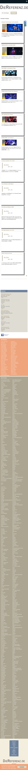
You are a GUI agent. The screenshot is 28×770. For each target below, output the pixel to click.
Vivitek (2, 718)
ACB (13, 383)
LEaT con (14, 569)
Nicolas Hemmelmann (15, 363)
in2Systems (3, 538)
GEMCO (2, 507)
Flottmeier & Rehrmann (16, 500)
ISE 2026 (2, 305)
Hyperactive (14, 531)
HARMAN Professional (16, 519)
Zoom (13, 735)
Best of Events (15, 426)
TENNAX (2, 700)
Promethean (3, 651)
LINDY (2, 581)
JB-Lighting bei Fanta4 (7, 114)
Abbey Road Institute (16, 381)
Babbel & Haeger (15, 423)
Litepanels (14, 581)
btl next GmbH (3, 437)
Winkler (2, 729)
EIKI (2, 476)
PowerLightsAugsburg (16, 645)
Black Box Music (15, 430)
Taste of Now (14, 698)
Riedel (2, 661)
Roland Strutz (13, 370)
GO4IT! (13, 510)
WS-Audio (3, 730)
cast (2, 443)
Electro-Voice (14, 478)
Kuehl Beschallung (4, 557)
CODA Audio (14, 450)
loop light (2, 586)
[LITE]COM (3, 738)
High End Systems (15, 525)
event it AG (3, 486)
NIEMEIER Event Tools (16, 625)
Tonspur (2, 704)
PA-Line (2, 637)
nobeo (13, 626)
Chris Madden (3, 345)
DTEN (13, 471)
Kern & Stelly (14, 550)
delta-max (14, 462)
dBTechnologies (15, 461)
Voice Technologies (4, 720)
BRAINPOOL (14, 432)
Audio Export (3, 406)
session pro (3, 674)
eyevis (2, 494)
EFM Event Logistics (4, 474)
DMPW (13, 467)
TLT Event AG (3, 703)
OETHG (13, 631)
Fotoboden (14, 502)
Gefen (13, 506)
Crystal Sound (3, 459)
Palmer (13, 637)
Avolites (2, 418)
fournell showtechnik (4, 503)
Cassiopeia (14, 442)
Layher (2, 566)
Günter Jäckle (13, 350)
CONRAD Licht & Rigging (5, 454)
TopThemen (13, 754)
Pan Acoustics (14, 638)
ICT (13, 532)
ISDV (2, 543)
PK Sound (3, 644)
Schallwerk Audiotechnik (16, 668)
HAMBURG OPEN (15, 518)
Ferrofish (2, 497)
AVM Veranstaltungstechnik (6, 417)
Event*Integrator (15, 486)
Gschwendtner (15, 515)
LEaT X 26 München (4, 310)
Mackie (13, 592)
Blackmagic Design (4, 431)
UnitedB (13, 709)
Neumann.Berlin (4, 623)
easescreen (3, 473)
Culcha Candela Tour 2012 (8, 160)
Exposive (2, 492)
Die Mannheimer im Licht (8, 230)
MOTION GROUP (15, 617)
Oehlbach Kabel (4, 631)
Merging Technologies (16, 609)
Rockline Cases (15, 662)
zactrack (2, 733)
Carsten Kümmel (14, 344)
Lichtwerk (2, 575)
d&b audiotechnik (4, 460)
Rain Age (2, 656)
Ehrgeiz (13, 474)
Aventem (2, 414)
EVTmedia (14, 490)
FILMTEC (14, 497)
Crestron (13, 456)
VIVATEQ (14, 717)
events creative (3, 488)
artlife (2, 399)
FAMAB (2, 496)
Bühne (14, 743)
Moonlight (3, 617)
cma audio (14, 449)
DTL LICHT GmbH (4, 472)
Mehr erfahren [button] (13, 768)
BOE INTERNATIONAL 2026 (6, 294)
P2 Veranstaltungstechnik (16, 635)
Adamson (14, 385)
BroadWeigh (14, 435)
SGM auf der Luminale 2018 (8, 45)
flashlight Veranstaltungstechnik (6, 500)
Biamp (2, 429)
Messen (14, 751)
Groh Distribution (4, 513)
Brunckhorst (3, 436)
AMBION (2, 394)
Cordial (13, 455)
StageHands (3, 691)
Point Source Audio (15, 644)
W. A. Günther (14, 724)
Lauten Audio (3, 563)
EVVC (2, 491)
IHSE (2, 536)
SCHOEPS (3, 670)
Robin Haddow (13, 369)
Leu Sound (3, 573)
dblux (2, 461)
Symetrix (2, 694)
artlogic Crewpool (15, 399)
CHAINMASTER (4, 444)
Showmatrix (14, 676)
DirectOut (14, 466)
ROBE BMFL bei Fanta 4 (7, 137)
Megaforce (14, 608)
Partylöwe (14, 640)
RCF (2, 657)
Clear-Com (3, 448)
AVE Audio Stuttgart (4, 413)
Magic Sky (14, 596)
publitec (13, 652)
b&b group (14, 419)
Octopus (13, 629)
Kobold (2, 555)
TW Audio (3, 709)
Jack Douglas (3, 352)
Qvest (13, 655)
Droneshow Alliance (4, 471)
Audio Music (14, 406)
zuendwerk (3, 736)
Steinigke (2, 692)
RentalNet (14, 658)
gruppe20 (2, 515)
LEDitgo (2, 572)
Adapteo (13, 387)
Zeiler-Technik (14, 733)
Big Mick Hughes (14, 342)
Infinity (2, 539)
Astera (13, 401)
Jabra (2, 544)
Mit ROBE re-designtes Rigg (8, 68)
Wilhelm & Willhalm (15, 728)
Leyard (13, 573)
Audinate (14, 405)
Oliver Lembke (3, 364)
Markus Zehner (3, 599)
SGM (13, 674)
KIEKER (13, 551)
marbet (13, 598)
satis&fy (13, 667)
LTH (2, 587)
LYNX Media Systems (16, 590)
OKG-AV (2, 632)
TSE (2, 706)
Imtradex (14, 537)
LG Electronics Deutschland (17, 574)
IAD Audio (3, 532)
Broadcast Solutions (4, 435)
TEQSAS (14, 700)
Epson (13, 483)
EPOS (2, 483)
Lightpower (14, 579)
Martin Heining (13, 359)
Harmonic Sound (15, 520)
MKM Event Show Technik (17, 614)
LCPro (13, 567)
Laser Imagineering (4, 562)
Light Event (3, 578)
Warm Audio (3, 726)
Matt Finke (3, 362)
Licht (14, 749)
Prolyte (13, 650)
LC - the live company (16, 566)
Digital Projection (4, 465)
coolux (2, 455)
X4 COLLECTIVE (15, 730)
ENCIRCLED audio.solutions (17, 479)
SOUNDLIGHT (15, 686)
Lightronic (3, 580)
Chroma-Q (3, 447)
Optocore (14, 633)
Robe (2, 662)
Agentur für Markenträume (5, 390)
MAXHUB (14, 601)
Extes (13, 492)
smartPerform (14, 682)
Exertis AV (14, 491)
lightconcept (14, 578)
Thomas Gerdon (4, 374)
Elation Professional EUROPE (17, 477)
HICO (2, 525)
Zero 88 (2, 734)
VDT (13, 710)
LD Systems (3, 568)
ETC (2, 484)
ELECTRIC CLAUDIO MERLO (6, 478)
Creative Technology (4, 456)
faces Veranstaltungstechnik (17, 494)
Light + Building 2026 (5, 316)
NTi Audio (2, 628)
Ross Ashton (3, 371)
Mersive (2, 610)
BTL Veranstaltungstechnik (17, 437)
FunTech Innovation (4, 504)
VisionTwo (14, 716)
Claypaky (14, 447)
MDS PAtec (3, 603)
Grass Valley (14, 512)
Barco (2, 425)
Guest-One (3, 516)
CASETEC (3, 442)
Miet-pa (2, 611)
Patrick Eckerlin (13, 365)
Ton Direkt (14, 703)
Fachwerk (3, 495)
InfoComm (14, 539)
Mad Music (14, 593)
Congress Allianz (4, 453)
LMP (2, 584)
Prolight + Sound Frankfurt (17, 649)
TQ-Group (14, 704)
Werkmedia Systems (16, 726)
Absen (13, 382)
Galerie (14, 744)
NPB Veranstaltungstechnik (17, 627)
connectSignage (15, 453)
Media (14, 750)
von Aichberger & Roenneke (17, 721)
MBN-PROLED (15, 602)
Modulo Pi (3, 616)
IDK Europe (14, 533)
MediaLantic (3, 605)
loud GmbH (14, 586)
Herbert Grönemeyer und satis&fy (10, 22)
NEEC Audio (3, 622)
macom (2, 593)
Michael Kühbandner (14, 362)
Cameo (2, 441)
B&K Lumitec (14, 420)
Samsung (2, 667)
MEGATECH (3, 609)
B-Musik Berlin (3, 423)
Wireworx (14, 729)
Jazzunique (14, 544)
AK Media (14, 390)
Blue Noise (14, 431)
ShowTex (14, 679)
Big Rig (13, 429)
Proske (13, 651)
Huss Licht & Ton (4, 531)
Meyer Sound (14, 610)
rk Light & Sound (15, 661)
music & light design (16, 620)
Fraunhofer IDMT (15, 503)
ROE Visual (3, 663)
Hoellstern (3, 530)
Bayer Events (14, 425)
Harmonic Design (4, 520)
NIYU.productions (4, 626)
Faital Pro (14, 495)
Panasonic (14, 639)
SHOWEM (14, 675)
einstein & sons (15, 476)
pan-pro (2, 639)
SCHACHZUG (3, 668)
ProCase (2, 649)
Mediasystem (14, 605)
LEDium (13, 572)
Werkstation (3, 727)
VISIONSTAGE (3, 716)
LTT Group (14, 587)
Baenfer (2, 424)
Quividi (2, 655)
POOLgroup (3, 645)
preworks (2, 646)
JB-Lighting (3, 545)
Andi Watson (13, 341)
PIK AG (13, 643)
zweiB (13, 736)
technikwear (3, 699)
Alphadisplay (14, 393)
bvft (13, 438)
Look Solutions (15, 585)
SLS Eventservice (15, 681)
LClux (2, 567)
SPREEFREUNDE (15, 688)
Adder (2, 388)
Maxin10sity (3, 602)
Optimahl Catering (4, 633)
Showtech (3, 679)
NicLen (2, 625)
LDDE (13, 568)
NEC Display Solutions (16, 621)
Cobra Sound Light (4, 450)
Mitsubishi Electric (4, 614)
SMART (2, 682)
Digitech (13, 465)
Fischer (2, 498)
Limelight (14, 580)
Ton (14, 753)
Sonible (13, 685)
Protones (2, 652)
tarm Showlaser (4, 698)
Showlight (3, 676)
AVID (13, 414)
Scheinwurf (3, 669)
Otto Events (3, 635)
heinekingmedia (4, 524)
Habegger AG (14, 516)
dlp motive (3, 467)
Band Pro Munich (15, 424)
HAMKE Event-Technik (5, 519)
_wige (13, 738)
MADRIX (14, 595)
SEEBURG (3, 673)
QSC (13, 653)
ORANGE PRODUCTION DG (6, 634)
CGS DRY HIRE (15, 443)
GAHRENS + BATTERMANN (17, 504)
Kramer (13, 555)
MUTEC (2, 621)
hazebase (3, 521)
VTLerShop (3, 723)
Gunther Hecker (4, 351)
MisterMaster (14, 613)
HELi (13, 524)
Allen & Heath (3, 393)
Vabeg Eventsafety (4, 710)
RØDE (13, 664)
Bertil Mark (3, 342)
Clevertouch (3, 449)
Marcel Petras (3, 358)
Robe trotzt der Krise (7, 253)
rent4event (3, 658)
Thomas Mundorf (14, 374)
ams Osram (3, 395)
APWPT (2, 396)
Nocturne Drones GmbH (5, 627)
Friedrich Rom (13, 347)
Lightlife (2, 579)
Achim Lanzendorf (4, 341)
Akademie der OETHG (5, 391)
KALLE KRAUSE (4, 550)
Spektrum (14, 687)
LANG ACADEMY (15, 561)
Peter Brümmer (3, 368)
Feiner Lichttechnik (15, 496)
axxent (13, 418)
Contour (13, 454)
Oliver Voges (13, 364)
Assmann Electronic (4, 401)
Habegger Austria (4, 518)
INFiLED (13, 538)
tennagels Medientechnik (16, 699)
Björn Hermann (3, 344)
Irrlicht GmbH (14, 542)
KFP (2, 551)
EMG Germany (3, 479)
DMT (2, 468)
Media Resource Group (5, 604)
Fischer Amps (14, 498)
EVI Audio (3, 490)
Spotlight (2, 688)
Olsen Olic (3, 365)
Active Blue (3, 384)
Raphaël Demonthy (4, 369)
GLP (2, 510)
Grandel (2, 512)
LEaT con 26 (3, 321)
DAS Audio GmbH (15, 460)
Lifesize (13, 575)
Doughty (13, 468)
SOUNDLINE (3, 687)
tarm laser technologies (16, 697)
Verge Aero (3, 712)
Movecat (2, 619)
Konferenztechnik (14, 747)
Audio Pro (3, 407)
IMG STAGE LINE (4, 537)
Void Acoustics (3, 721)
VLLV (13, 718)
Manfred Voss (3, 357)
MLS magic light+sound (5, 615)
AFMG (13, 389)
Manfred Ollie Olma (14, 356)
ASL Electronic (15, 400)
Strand (13, 692)
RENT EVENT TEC (15, 657)
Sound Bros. (3, 686)
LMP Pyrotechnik (15, 584)
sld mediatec (3, 681)
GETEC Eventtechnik (5, 509)
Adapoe (2, 387)
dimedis (2, 466)
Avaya (13, 412)
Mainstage (3, 598)
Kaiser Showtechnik (4, 549)
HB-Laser (14, 521)
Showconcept (3, 675)
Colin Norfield (13, 345)
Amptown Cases (15, 394)
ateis (13, 402)
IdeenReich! (3, 533)
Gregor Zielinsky (4, 350)
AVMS (13, 417)
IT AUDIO (14, 543)
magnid (13, 597)
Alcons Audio (14, 391)
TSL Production (15, 706)
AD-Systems (14, 384)
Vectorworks (3, 711)
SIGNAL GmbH (15, 680)
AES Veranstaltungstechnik (6, 389)
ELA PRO (2, 477)
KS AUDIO (3, 556)
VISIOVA (2, 717)
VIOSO (2, 715)
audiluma (2, 405)
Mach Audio (3, 592)
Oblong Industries (4, 629)
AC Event (2, 383)
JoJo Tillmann (13, 353)
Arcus (13, 396)
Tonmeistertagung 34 (5, 327)
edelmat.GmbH (15, 473)
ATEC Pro (3, 402)
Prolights (2, 650)
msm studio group (15, 619)
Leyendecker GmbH (4, 574)
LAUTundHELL (15, 563)
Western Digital (15, 727)
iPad (14, 746)
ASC (2, 400)
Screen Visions (15, 670)
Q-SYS (2, 653)
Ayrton (2, 419)
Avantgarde (3, 412)
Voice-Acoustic (15, 720)
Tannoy (2, 697)
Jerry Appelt (13, 352)
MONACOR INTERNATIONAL (17, 616)
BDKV (2, 426)
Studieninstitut (3, 693)
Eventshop (14, 488)
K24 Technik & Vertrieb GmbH (17, 548)
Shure (2, 680)
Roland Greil (3, 370)
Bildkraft (2, 430)
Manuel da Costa (14, 357)
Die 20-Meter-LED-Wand (7, 183)
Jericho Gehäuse (15, 545)
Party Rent (3, 640)
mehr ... (2, 297)
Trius (13, 705)
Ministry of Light (4, 613)
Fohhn (2, 502)
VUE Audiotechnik (15, 723)
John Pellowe (3, 353)
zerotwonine (14, 734)
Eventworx (3, 489)
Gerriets (13, 508)
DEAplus (2, 462)
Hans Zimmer (13, 351)
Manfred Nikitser (4, 356)
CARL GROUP (15, 441)
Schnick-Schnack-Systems (17, 669)
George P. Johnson (4, 508)
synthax (13, 694)
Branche (14, 741)
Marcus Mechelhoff (4, 359)
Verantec (14, 711)
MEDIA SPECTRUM (16, 604)
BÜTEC (2, 438)
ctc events (14, 459)
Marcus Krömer (13, 358)
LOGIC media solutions (5, 585)
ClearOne (14, 448)
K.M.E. (2, 548)
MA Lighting (14, 591)
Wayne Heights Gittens (5, 375)
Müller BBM (3, 620)
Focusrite (14, 501)
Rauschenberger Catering (17, 656)
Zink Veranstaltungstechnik (6, 735)
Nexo (13, 623)
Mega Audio (3, 608)
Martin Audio (14, 599)
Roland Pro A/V (15, 663)
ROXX (2, 664)
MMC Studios (14, 615)
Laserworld (14, 562)
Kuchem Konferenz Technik (17, 556)
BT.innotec (14, 436)
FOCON (2, 501)
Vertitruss (14, 712)
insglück (2, 542)
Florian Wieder (3, 347)
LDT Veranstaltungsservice (6, 569)
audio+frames (3, 408)
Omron (13, 632)
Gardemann (3, 506)
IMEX (13, 536)
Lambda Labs (14, 560)
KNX (13, 554)
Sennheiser (14, 673)
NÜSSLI (13, 628)
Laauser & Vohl (3, 560)
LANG (2, 561)
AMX (13, 395)
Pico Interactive (4, 643)
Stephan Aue (13, 371)
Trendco (2, 705)
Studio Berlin (14, 693)
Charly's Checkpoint (15, 444)
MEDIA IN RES (15, 603)
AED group (14, 388)
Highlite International (4, 526)
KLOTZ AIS (3, 554)
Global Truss (14, 509)
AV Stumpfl (14, 411)
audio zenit (14, 407)
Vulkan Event (3, 724)
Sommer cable (3, 685)
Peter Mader (13, 368)
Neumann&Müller (15, 622)
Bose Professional (4, 432)
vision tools (14, 715)
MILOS (13, 611)
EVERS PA (14, 489)
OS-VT (13, 634)
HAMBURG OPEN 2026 (5, 299)
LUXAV (2, 590)
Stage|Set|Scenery (15, 691)
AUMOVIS (3, 411)
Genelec (13, 507)
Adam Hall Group (4, 385)
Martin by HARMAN (4, 601)
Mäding (2, 595)
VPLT (13, 722)
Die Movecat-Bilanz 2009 (8, 207)
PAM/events (3, 638)
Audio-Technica (15, 408)
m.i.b (2, 591)
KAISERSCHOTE (15, 549)
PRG (13, 646)
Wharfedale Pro (4, 728)
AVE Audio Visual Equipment (17, 413)
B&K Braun (3, 420)
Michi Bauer (3, 363)
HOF (13, 530)
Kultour (13, 557)
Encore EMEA (3, 480)
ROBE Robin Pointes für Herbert (10, 91)
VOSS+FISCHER (4, 722)
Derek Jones (13, 346)
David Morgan (3, 346)
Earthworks (14, 472)
